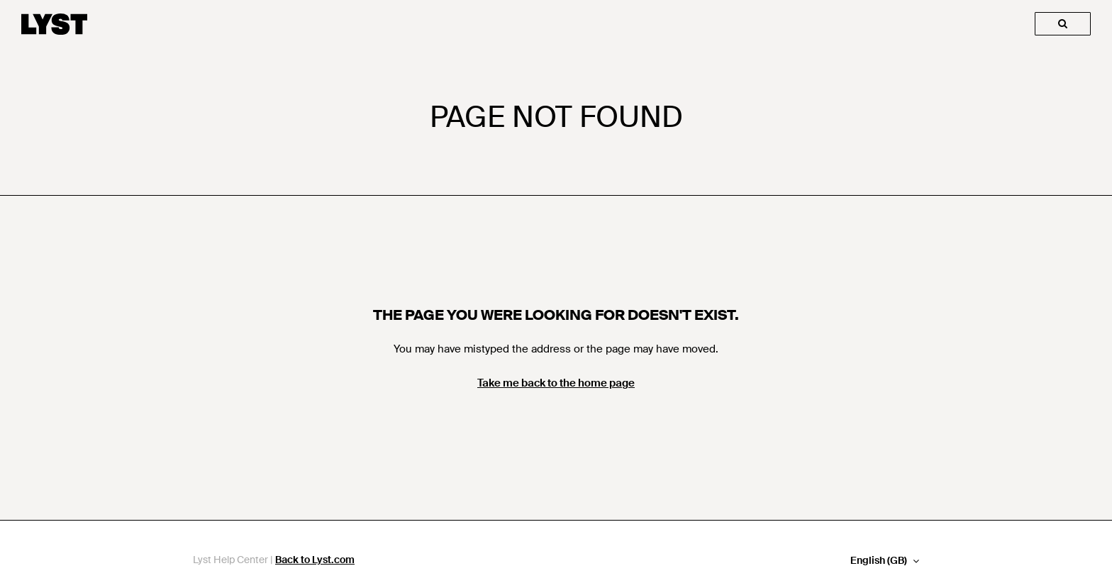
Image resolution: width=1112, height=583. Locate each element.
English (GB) (879, 560)
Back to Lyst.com (315, 559)
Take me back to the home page (556, 383)
